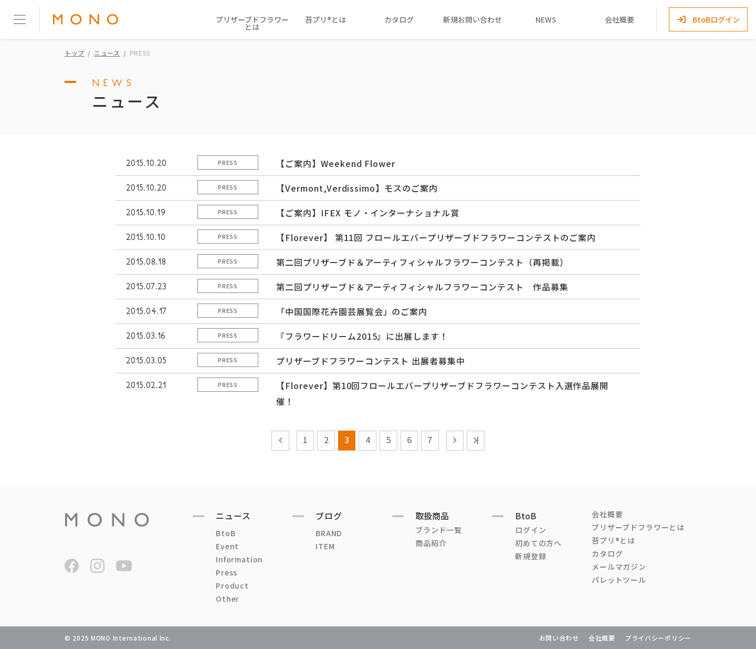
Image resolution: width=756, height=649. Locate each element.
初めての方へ (538, 543)
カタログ (399, 19)
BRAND (329, 533)
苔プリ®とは (325, 19)
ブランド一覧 (438, 530)
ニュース (107, 52)
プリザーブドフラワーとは (252, 23)
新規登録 (530, 556)
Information (239, 559)
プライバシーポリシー (658, 637)
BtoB (225, 533)
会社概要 (619, 19)
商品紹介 (430, 543)
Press (226, 572)
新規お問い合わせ (472, 19)
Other (227, 598)
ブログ (329, 515)
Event (227, 546)
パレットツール (619, 579)
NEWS (546, 19)
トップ (75, 52)
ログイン (530, 530)
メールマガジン (619, 566)
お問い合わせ (559, 637)
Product (232, 585)
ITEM (325, 546)
